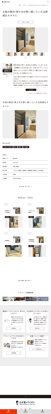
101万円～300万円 (7, 147)
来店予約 (8, 412)
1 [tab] (25, 57)
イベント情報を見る (37, 349)
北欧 (15, 147)
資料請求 (42, 412)
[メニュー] (48, 2)
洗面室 (19, 147)
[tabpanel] (9, 54)
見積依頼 (25, 412)
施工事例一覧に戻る (24, 186)
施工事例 (24, 5)
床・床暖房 (25, 147)
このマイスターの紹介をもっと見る (37, 93)
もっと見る (31, 89)
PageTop (25, 396)
